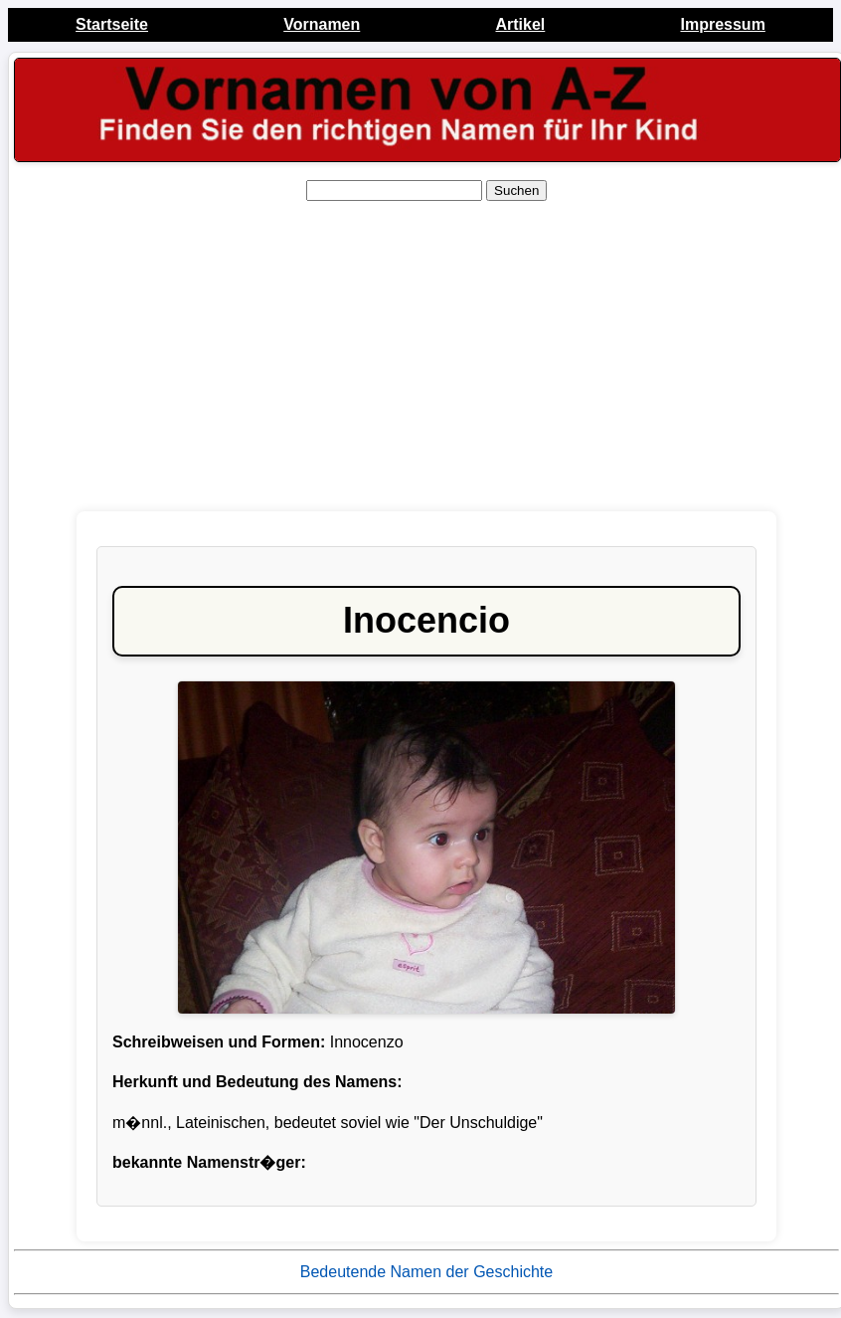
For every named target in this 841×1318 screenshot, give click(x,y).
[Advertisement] (424, 357)
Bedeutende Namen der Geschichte (426, 1271)
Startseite (112, 24)
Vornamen (321, 24)
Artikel (520, 24)
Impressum (722, 24)
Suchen (516, 190)
